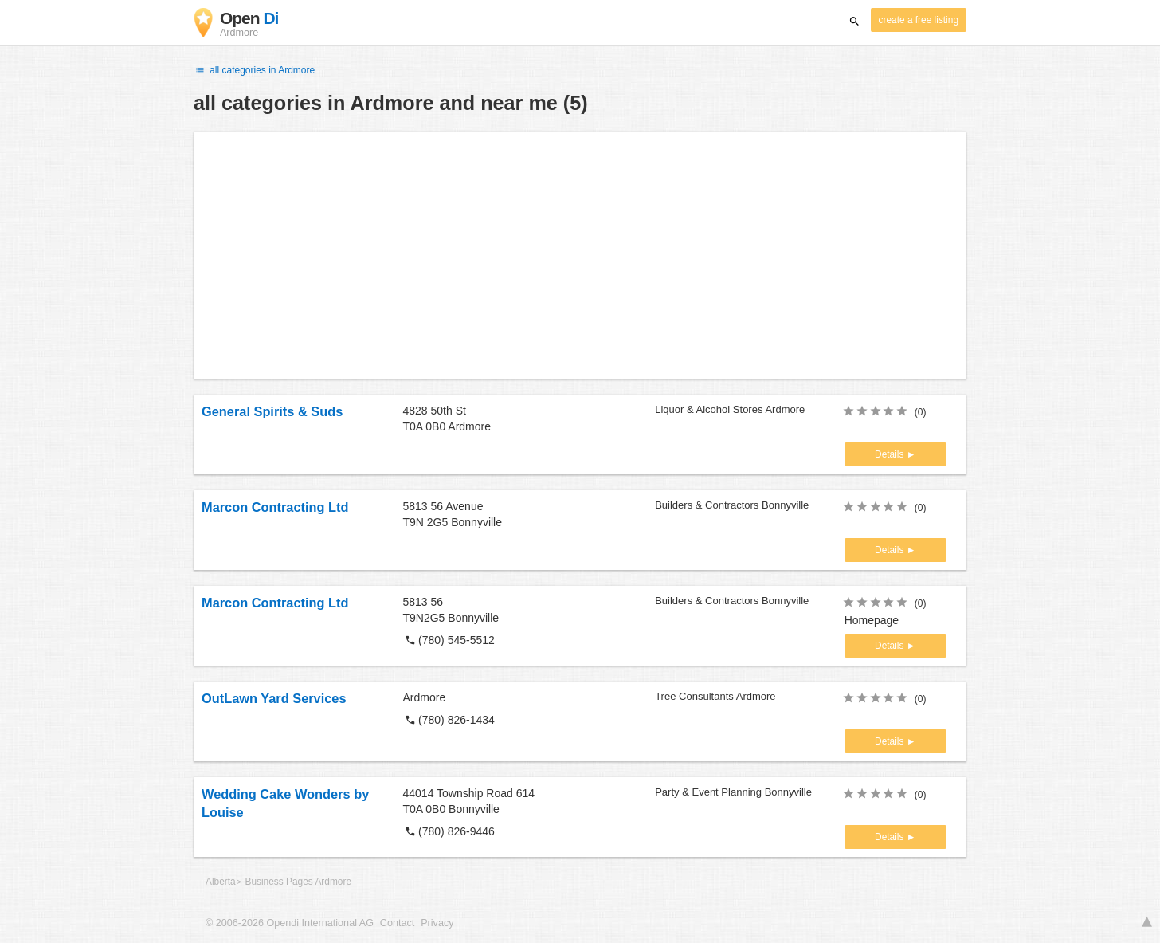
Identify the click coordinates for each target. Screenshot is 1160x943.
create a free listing (918, 20)
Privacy (437, 923)
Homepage (872, 620)
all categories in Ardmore (254, 70)
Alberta (221, 881)
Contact (397, 923)
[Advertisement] (579, 255)
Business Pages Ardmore (298, 881)
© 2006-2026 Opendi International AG (290, 923)
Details (891, 454)
